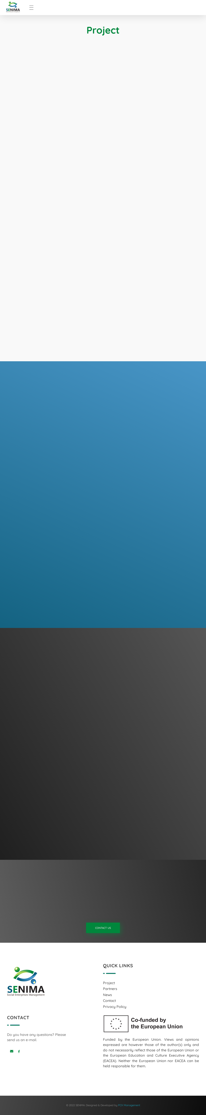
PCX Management (129, 1105)
